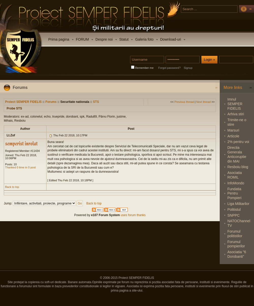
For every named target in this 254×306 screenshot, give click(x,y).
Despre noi (104, 39)
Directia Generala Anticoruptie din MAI (236, 154)
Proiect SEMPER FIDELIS (23, 102)
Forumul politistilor (234, 233)
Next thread (203, 101)
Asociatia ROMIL (234, 175)
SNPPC (233, 215)
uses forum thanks (133, 215)
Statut (124, 39)
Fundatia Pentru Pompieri (234, 193)
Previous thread (184, 101)
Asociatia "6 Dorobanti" (236, 254)
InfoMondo (235, 183)
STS (96, 102)
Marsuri (233, 130)
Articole (233, 136)
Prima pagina (58, 39)
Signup (188, 67)
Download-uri (170, 39)
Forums (51, 102)
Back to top (12, 186)
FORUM (82, 39)
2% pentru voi (238, 142)
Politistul (234, 209)
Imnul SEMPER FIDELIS (234, 103)
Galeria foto (144, 39)
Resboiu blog (237, 167)
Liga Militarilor (238, 204)
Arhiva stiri (235, 114)
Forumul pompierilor (236, 244)
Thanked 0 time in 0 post (20, 167)
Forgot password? (169, 67)
